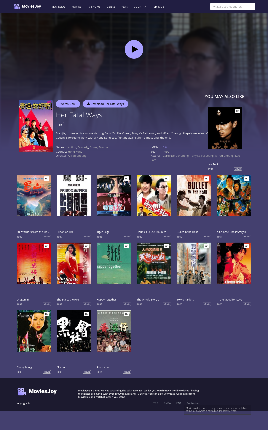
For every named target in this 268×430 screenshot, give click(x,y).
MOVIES (76, 6)
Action (72, 147)
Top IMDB (158, 6)
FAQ (178, 403)
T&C (155, 403)
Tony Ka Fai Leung (202, 155)
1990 (166, 151)
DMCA (167, 403)
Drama (103, 147)
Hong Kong (75, 151)
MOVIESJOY (58, 6)
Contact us (193, 403)
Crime (94, 147)
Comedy (83, 147)
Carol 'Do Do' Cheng (176, 155)
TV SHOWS (93, 6)
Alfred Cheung (77, 155)
